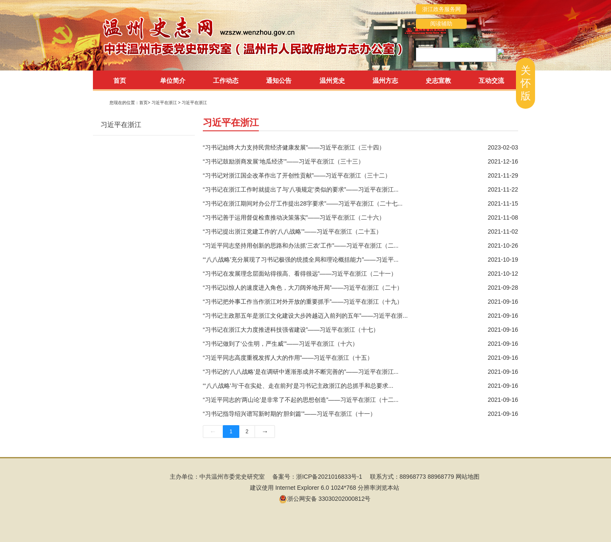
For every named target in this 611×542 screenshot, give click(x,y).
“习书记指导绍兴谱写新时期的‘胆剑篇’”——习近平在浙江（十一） (289, 413)
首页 (119, 80)
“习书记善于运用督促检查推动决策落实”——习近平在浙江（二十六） (294, 217)
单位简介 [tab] (172, 80)
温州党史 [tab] (332, 80)
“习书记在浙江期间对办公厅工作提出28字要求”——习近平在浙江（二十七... (303, 203)
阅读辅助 (441, 23)
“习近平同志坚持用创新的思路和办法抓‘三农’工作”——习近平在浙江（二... (300, 245)
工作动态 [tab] (225, 80)
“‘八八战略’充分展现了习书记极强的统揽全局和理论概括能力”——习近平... (300, 259)
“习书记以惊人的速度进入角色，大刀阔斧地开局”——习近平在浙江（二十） (303, 287)
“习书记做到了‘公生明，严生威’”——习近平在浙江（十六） (280, 343)
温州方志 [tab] (385, 80)
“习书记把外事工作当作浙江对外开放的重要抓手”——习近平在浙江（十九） (303, 301)
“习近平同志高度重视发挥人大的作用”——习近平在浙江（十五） (288, 357)
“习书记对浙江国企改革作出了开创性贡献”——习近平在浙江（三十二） (297, 175)
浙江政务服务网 (441, 9)
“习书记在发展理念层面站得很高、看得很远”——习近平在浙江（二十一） (300, 273)
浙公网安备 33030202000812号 (325, 498)
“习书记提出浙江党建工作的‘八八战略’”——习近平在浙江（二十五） (292, 231)
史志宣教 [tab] (438, 80)
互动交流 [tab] (491, 80)
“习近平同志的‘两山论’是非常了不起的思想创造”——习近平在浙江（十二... (300, 399)
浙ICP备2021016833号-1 (329, 476)
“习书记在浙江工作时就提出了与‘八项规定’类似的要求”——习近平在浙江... (300, 189)
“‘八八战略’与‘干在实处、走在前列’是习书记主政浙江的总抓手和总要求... (298, 385)
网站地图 (467, 476)
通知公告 (278, 80)
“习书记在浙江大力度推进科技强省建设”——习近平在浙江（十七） (291, 329)
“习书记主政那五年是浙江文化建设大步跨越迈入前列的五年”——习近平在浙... (305, 315)
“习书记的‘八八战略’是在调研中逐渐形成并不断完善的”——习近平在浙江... (300, 371)
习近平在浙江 (194, 102)
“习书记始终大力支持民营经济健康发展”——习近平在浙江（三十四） (294, 147)
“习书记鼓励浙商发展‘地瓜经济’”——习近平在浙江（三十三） (283, 161)
